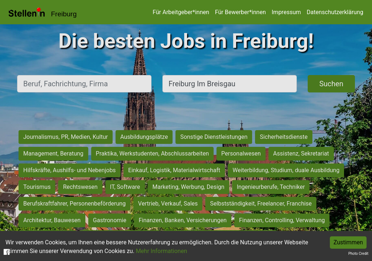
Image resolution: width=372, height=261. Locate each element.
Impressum (286, 12)
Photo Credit (358, 254)
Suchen (331, 83)
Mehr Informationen (161, 251)
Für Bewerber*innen (240, 12)
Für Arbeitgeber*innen (181, 12)
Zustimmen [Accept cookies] (348, 242)
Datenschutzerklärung (335, 12)
